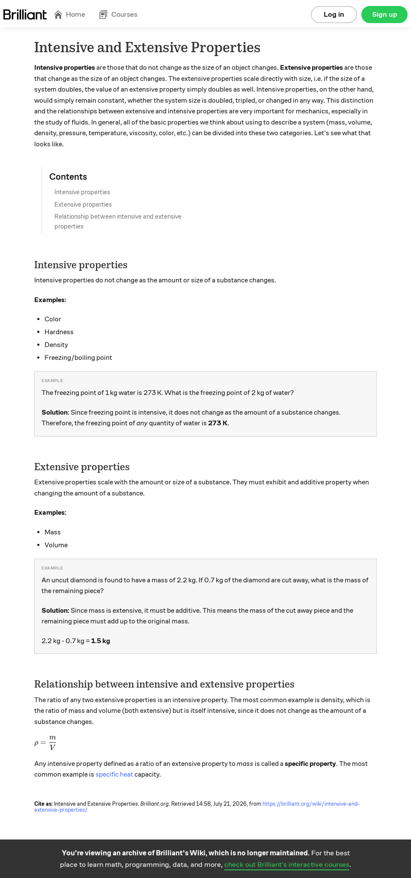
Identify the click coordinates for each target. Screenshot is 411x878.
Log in (334, 14)
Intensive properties (82, 192)
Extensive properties (83, 204)
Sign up (384, 14)
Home (69, 14)
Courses (118, 14)
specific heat (114, 774)
